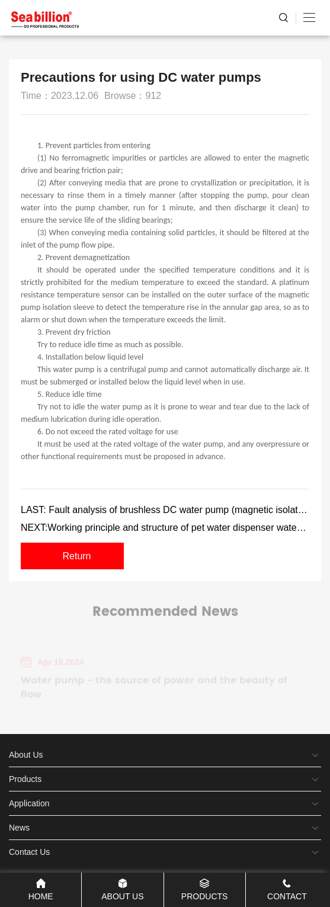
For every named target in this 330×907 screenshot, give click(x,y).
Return (76, 556)
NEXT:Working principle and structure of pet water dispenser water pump (165, 528)
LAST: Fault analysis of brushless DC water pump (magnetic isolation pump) (165, 510)
